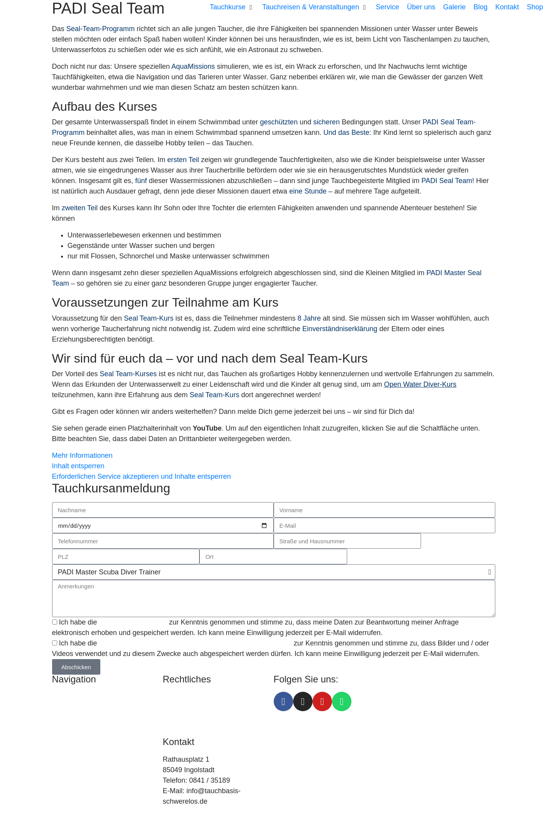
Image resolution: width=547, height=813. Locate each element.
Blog (59, 739)
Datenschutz (182, 707)
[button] (232, 7)
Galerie (63, 760)
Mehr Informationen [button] (82, 455)
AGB (170, 718)
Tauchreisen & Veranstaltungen (100, 707)
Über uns (66, 728)
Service (63, 718)
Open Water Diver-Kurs (420, 384)
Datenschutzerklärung (133, 622)
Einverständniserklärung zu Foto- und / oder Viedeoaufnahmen (196, 643)
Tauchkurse (70, 697)
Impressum (180, 697)
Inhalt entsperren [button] (78, 466)
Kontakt (64, 749)
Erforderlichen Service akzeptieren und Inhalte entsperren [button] (141, 476)
